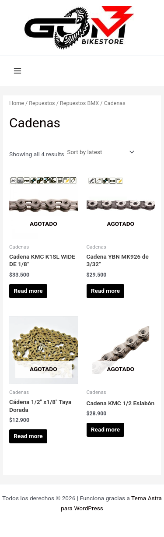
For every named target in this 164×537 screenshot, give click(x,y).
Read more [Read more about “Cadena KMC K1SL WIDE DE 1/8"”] (28, 290)
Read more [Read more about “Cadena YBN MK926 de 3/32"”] (105, 290)
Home (16, 103)
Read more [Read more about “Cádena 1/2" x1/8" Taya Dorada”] (28, 435)
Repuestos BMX (79, 103)
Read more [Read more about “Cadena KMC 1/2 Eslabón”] (105, 429)
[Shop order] (100, 151)
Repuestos (42, 103)
